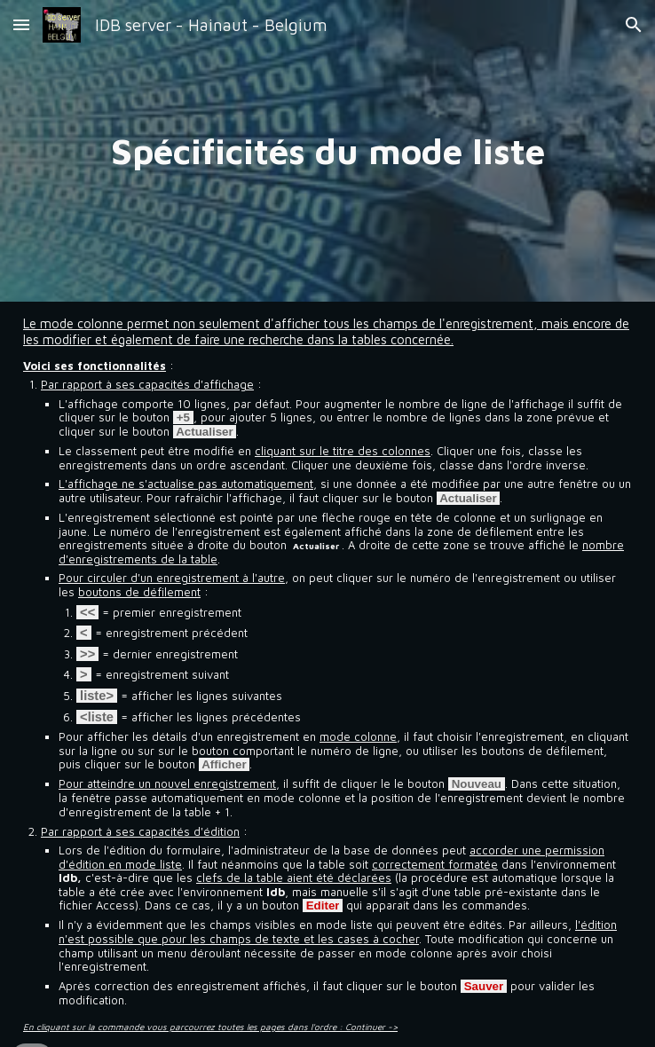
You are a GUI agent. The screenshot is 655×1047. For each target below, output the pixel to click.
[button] (21, 24)
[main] (327, 150)
